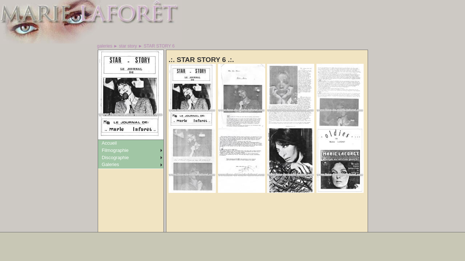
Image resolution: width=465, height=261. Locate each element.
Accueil (109, 143)
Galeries (110, 164)
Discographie (115, 157)
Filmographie (115, 150)
